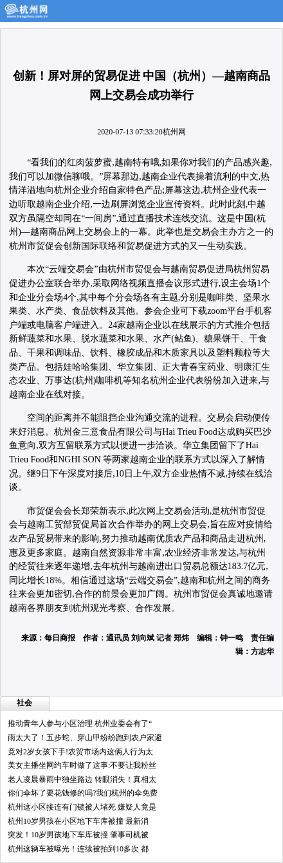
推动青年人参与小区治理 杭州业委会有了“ (80, 723)
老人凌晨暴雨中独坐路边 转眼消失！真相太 (82, 779)
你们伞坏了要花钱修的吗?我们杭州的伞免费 (83, 792)
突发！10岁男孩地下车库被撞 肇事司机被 (78, 834)
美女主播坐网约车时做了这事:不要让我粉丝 (82, 765)
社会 (24, 702)
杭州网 (174, 131)
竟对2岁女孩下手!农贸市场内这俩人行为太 (80, 751)
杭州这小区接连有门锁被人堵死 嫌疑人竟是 (82, 807)
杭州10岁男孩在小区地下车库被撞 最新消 (78, 821)
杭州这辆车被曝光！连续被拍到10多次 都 (78, 848)
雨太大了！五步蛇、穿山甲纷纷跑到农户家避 (85, 737)
